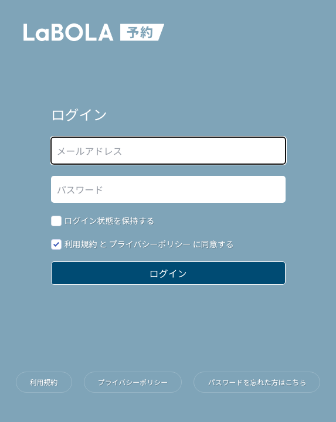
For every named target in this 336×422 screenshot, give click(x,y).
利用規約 (81, 244)
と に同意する (149, 244)
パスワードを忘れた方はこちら (257, 382)
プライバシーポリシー (150, 244)
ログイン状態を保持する (110, 220)
